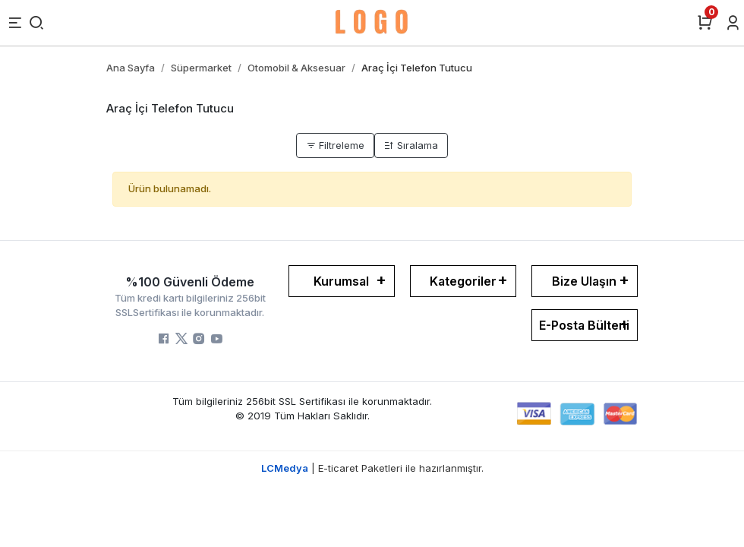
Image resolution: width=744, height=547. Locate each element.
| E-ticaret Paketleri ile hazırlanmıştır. (372, 468)
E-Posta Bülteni (584, 325)
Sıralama (411, 145)
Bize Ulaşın (584, 281)
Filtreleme (335, 145)
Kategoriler (463, 281)
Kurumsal (341, 281)
